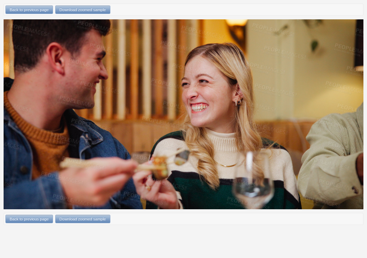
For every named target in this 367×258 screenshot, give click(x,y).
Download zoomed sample (82, 10)
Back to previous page (29, 10)
